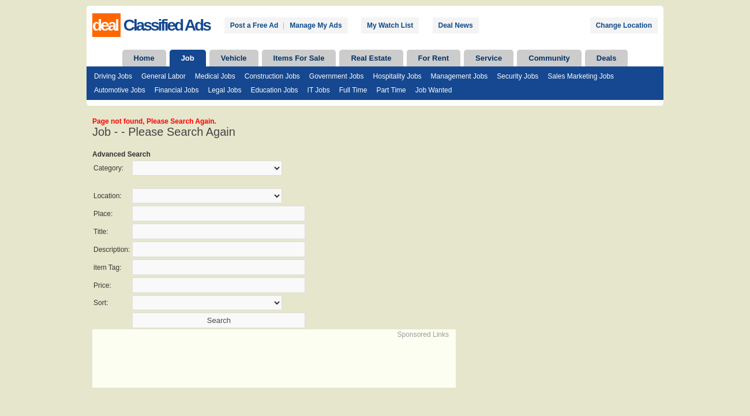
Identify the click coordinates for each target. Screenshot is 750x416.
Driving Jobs (113, 76)
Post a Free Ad (254, 25)
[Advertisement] (228, 357)
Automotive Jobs (119, 90)
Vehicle (234, 58)
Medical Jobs (215, 76)
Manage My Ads (316, 25)
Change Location (624, 25)
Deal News (455, 25)
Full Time (353, 90)
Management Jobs (459, 76)
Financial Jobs (177, 90)
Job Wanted (433, 90)
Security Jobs (517, 76)
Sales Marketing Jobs (581, 76)
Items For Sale (299, 58)
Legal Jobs (224, 90)
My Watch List (390, 25)
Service (488, 58)
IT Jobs (319, 90)
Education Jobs (274, 90)
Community (549, 58)
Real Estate (371, 58)
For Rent (433, 58)
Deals (607, 58)
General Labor (163, 76)
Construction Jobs (272, 76)
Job (187, 58)
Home (144, 58)
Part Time (391, 90)
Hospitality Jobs (397, 76)
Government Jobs (336, 76)
